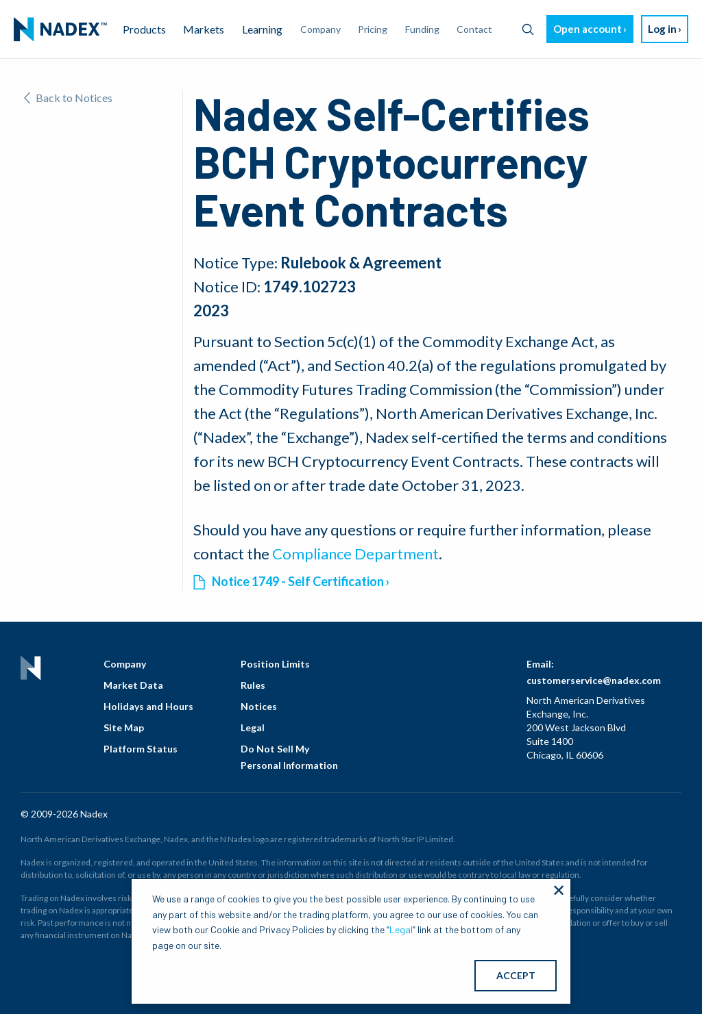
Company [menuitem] (320, 29)
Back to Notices (68, 97)
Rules (253, 685)
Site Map (124, 727)
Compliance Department (355, 553)
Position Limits (275, 664)
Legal (253, 727)
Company (125, 664)
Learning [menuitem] (262, 29)
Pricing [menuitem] (372, 29)
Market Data (133, 685)
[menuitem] (60, 29)
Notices (259, 706)
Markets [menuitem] (203, 29)
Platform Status (141, 749)
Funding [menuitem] (422, 29)
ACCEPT (515, 975)
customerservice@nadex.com (593, 680)
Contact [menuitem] (474, 29)
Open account (587, 29)
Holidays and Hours (148, 706)
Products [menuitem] (144, 29)
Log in (662, 29)
